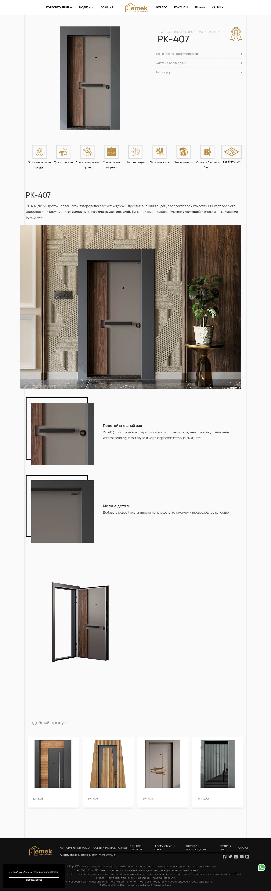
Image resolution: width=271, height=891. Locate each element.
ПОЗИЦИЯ (107, 7)
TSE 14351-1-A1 (231, 162)
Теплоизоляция (159, 162)
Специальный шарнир (111, 165)
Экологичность (183, 162)
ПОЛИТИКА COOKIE (103, 855)
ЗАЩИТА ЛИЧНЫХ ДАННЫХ (75, 855)
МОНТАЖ (110, 848)
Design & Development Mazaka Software (150, 885)
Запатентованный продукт (39, 165)
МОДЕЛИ (86, 7)
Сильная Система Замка (207, 165)
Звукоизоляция (135, 162)
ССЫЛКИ (98, 848)
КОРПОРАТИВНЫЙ (58, 7)
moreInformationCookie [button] (46, 872)
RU (220, 7)
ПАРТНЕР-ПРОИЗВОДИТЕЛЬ (197, 848)
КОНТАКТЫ (181, 7)
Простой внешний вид (122, 426)
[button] (200, 54)
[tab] (200, 54)
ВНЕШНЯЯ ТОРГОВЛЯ (135, 848)
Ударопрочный (63, 162)
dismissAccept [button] (34, 879)
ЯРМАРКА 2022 (225, 848)
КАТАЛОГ (161, 7)
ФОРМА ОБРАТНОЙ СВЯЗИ (165, 848)
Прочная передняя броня (87, 165)
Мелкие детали (116, 506)
